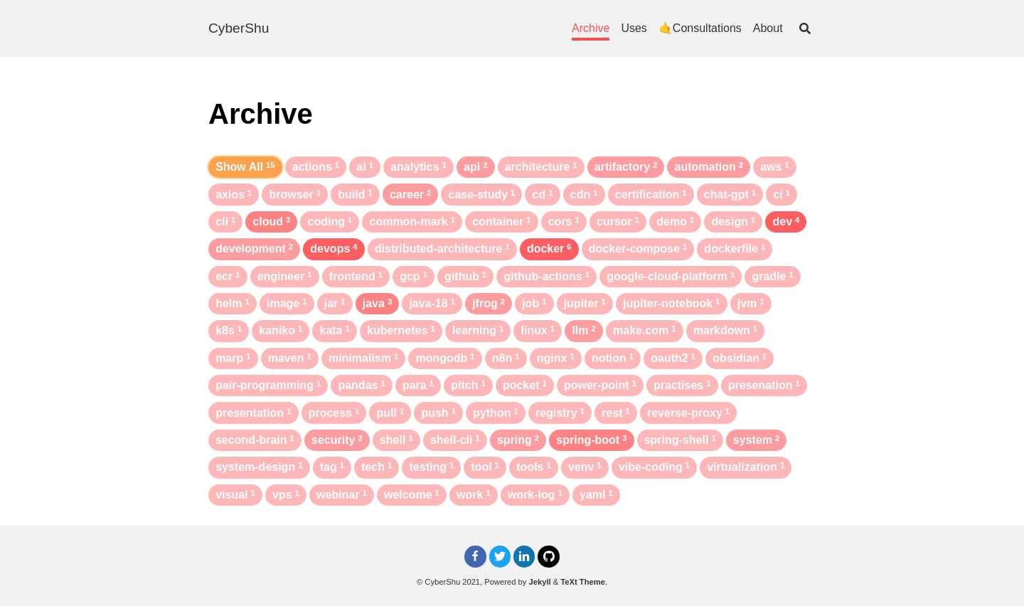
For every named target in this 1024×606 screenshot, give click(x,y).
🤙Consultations (700, 28)
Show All (244, 167)
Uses (633, 28)
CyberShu (238, 28)
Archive (590, 28)
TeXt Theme (582, 582)
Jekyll (540, 582)
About (768, 28)
